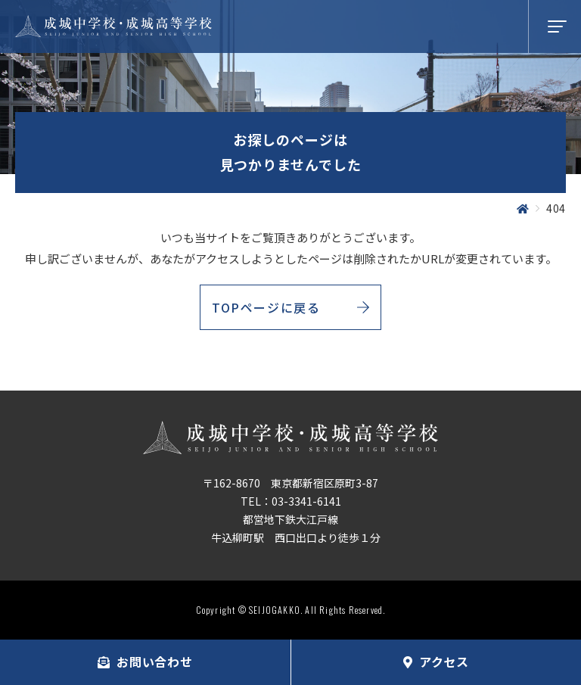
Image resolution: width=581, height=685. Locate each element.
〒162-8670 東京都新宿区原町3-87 (290, 482)
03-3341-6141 (306, 501)
